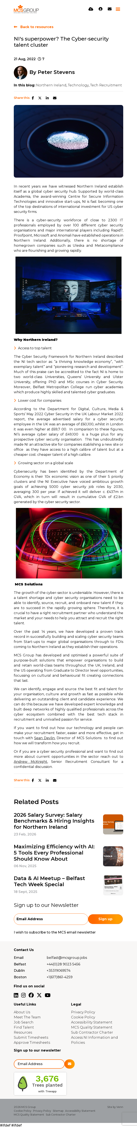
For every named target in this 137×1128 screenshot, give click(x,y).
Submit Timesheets (31, 1037)
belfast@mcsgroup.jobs (67, 958)
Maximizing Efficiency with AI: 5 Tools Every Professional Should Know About (54, 853)
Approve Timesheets (32, 1043)
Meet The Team (27, 1017)
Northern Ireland (51, 85)
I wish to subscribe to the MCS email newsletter (55, 932)
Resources (23, 1032)
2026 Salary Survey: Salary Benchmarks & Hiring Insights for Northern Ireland (54, 821)
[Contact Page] (110, 9)
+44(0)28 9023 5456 (63, 964)
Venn (119, 1107)
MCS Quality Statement (91, 1027)
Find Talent (24, 1027)
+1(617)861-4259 (60, 977)
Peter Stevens (56, 72)
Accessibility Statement (91, 1022)
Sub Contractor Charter (92, 1032)
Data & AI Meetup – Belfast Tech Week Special (49, 881)
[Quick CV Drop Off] (90, 9)
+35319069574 (58, 971)
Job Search (24, 1022)
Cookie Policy (83, 1017)
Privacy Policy (83, 1012)
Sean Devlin (44, 738)
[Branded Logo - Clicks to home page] (26, 9)
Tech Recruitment (106, 85)
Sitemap (58, 1110)
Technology (78, 85)
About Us (22, 1012)
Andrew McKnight (30, 762)
